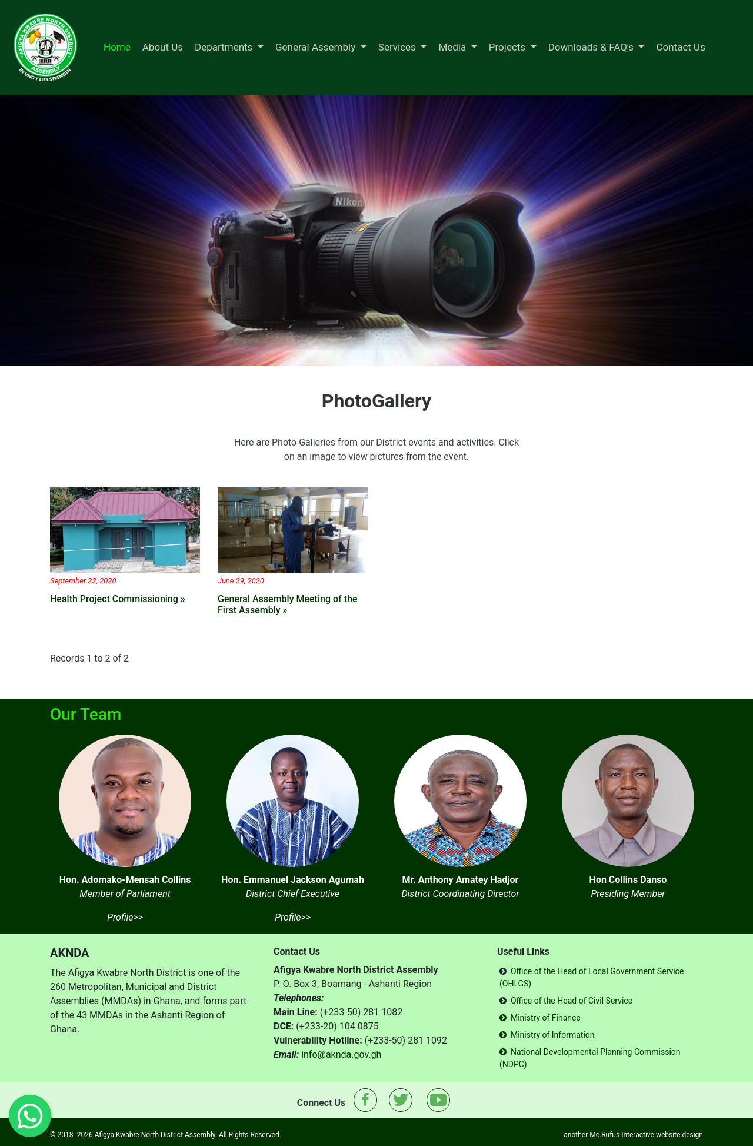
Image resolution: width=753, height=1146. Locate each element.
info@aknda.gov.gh (341, 1054)
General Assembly (316, 47)
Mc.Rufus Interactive (621, 1135)
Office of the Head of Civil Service (571, 1000)
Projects (508, 47)
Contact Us (680, 47)
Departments (225, 47)
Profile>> (125, 917)
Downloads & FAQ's (592, 47)
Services (398, 47)
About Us (162, 47)
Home (117, 47)
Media (453, 47)
